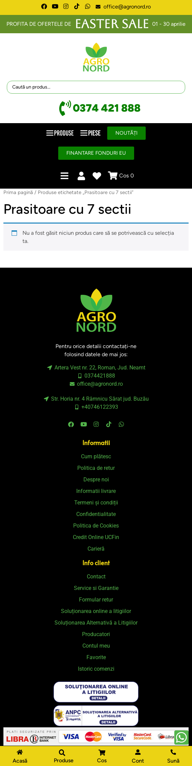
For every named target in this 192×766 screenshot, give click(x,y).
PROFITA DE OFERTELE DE (38, 24)
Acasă (20, 761)
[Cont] (138, 752)
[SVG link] (96, 692)
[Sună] (173, 752)
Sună (173, 761)
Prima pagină (18, 192)
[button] (62, 757)
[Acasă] (19, 752)
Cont (138, 761)
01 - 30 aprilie (169, 24)
